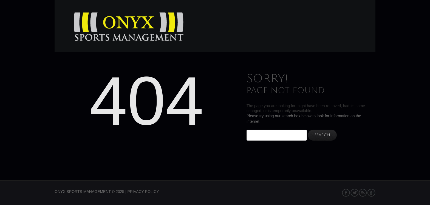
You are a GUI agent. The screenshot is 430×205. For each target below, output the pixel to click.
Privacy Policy (143, 191)
